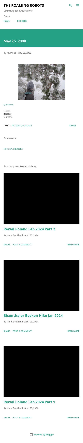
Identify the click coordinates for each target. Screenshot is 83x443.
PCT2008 (16, 125)
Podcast (27, 125)
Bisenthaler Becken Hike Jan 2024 (33, 315)
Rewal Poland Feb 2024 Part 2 (29, 228)
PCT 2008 (21, 20)
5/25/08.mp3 (8, 105)
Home (7, 20)
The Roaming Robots (24, 5)
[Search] (70, 5)
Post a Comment (13, 148)
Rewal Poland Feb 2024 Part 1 (29, 401)
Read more (73, 244)
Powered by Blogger (41, 434)
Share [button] (72, 125)
